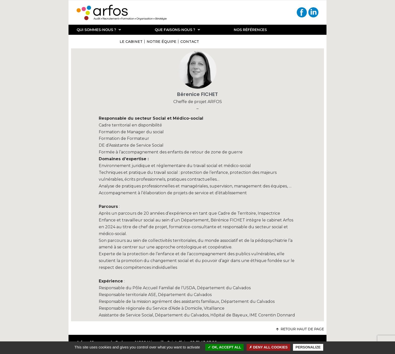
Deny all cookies (268, 347)
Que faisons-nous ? (177, 29)
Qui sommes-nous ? (99, 29)
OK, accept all (224, 347)
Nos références (250, 29)
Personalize (308, 347)
